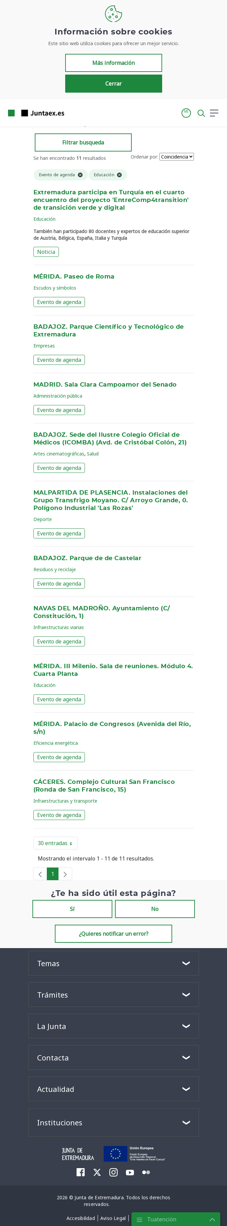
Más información (113, 63)
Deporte (42, 519)
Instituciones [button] (59, 1122)
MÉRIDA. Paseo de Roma (74, 277)
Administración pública (57, 396)
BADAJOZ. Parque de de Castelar (87, 558)
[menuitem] (81, 1172)
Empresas (44, 345)
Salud (93, 453)
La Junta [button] (51, 1026)
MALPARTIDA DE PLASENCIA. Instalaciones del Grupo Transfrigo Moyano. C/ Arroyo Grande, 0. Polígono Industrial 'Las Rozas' (110, 500)
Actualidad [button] (55, 1089)
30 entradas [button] (58, 844)
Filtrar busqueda (83, 142)
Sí (72, 909)
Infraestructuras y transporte (65, 801)
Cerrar (113, 83)
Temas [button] (48, 963)
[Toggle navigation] (73, 112)
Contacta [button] (53, 1057)
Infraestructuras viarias (58, 627)
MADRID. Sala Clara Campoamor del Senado (105, 385)
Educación (44, 219)
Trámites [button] (52, 995)
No (154, 909)
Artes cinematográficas (58, 453)
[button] (186, 113)
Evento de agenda (59, 302)
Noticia (46, 252)
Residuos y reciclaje (54, 569)
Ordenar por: (144, 157)
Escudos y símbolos (54, 288)
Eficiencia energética (55, 743)
